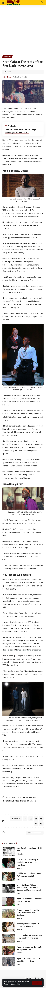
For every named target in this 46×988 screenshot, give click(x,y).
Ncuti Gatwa (7, 801)
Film (35, 797)
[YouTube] (42, 978)
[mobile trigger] (4, 2)
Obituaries (20, 854)
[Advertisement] (23, 29)
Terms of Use (15, 984)
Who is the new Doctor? (15, 129)
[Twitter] (38, 978)
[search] (42, 3)
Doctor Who (27, 797)
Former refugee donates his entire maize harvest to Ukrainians (28, 912)
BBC (20, 797)
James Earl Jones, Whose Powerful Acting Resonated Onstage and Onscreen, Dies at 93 (30, 887)
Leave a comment (34, 833)
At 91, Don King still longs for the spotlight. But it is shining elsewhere (29, 862)
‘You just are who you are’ (19, 133)
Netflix (16, 801)
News (18, 879)
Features (7, 56)
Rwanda (23, 801)
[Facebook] (35, 978)
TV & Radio (31, 801)
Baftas (14, 797)
